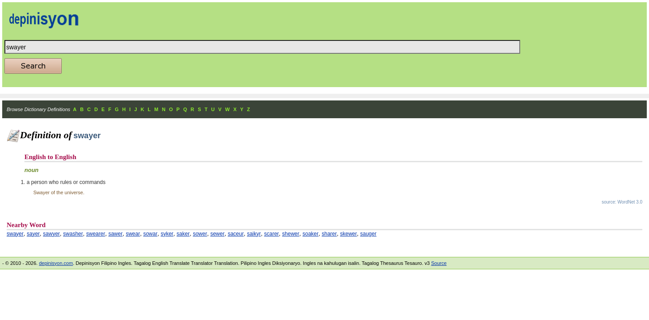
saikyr (254, 234)
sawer (115, 234)
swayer (15, 234)
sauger (368, 234)
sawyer (51, 234)
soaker (311, 234)
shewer (290, 234)
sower (200, 234)
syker (167, 234)
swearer (95, 234)
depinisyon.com (56, 263)
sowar (150, 234)
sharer (329, 234)
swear (133, 234)
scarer (271, 234)
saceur (236, 234)
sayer (33, 234)
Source (438, 263)
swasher (73, 234)
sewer (217, 234)
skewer (348, 234)
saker (183, 234)
